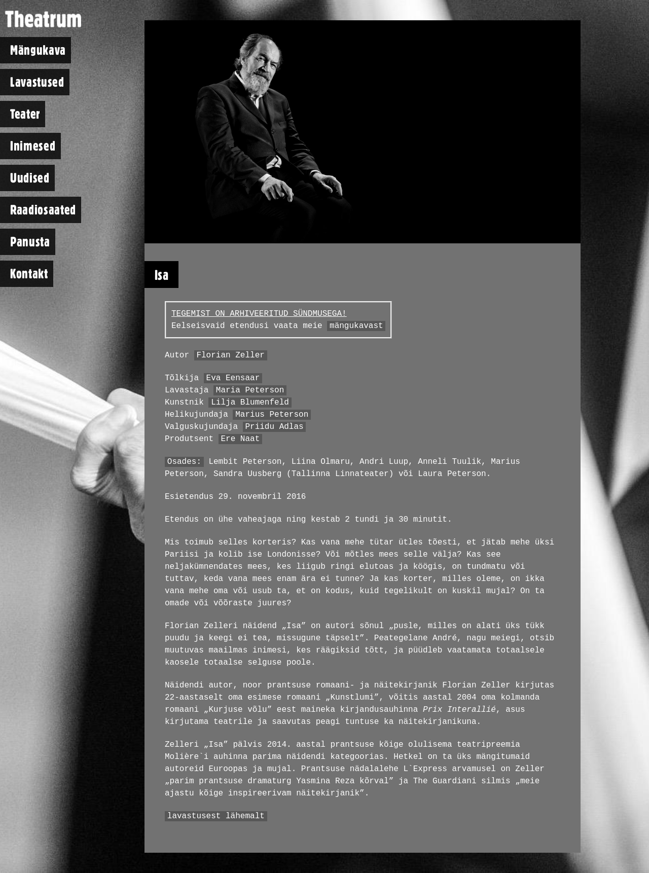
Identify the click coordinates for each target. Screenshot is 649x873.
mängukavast (356, 326)
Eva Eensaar (233, 378)
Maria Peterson (250, 390)
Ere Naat (240, 439)
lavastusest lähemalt (216, 816)
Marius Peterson (271, 414)
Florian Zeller (230, 355)
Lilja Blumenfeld (250, 402)
